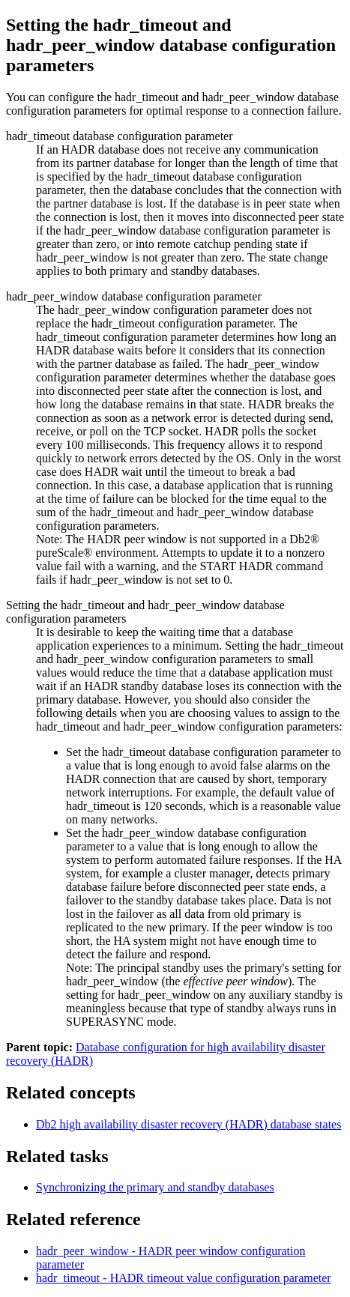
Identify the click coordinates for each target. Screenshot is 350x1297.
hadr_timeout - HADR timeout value (183, 1278)
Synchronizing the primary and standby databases (155, 1187)
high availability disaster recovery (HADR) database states (188, 1124)
